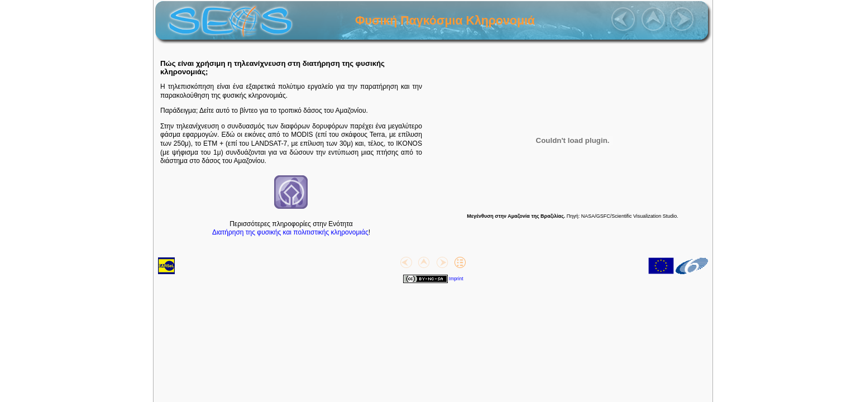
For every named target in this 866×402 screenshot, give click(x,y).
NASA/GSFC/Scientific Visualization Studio (629, 216)
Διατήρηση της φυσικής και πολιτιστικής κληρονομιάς (290, 232)
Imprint (456, 278)
